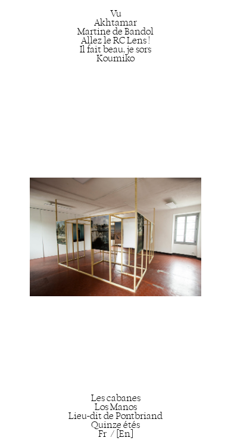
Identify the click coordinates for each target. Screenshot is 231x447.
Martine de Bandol (115, 31)
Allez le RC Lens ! (115, 40)
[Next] (163, 228)
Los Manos (116, 406)
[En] (125, 433)
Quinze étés (115, 424)
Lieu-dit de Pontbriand (115, 415)
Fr (102, 433)
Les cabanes (116, 397)
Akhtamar (115, 22)
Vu (115, 13)
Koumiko (115, 58)
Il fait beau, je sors (115, 49)
